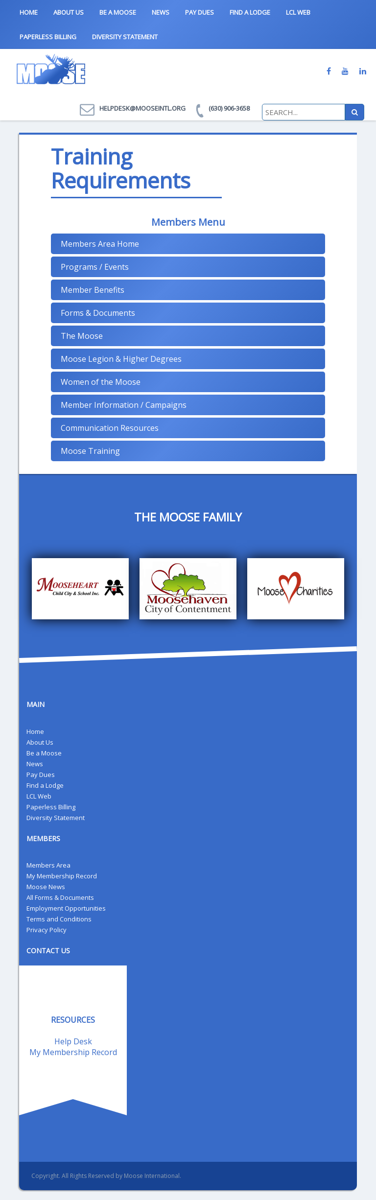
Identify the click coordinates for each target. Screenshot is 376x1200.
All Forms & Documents (60, 897)
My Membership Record (61, 875)
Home (29, 12)
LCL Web (298, 12)
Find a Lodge (250, 12)
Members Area (48, 865)
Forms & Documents (98, 312)
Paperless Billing (48, 36)
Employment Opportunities (66, 908)
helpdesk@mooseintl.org (142, 108)
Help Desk (73, 1041)
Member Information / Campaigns (124, 405)
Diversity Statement (125, 36)
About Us (68, 12)
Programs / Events (95, 266)
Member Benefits (92, 289)
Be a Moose (117, 12)
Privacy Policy (46, 929)
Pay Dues (199, 12)
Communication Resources (110, 428)
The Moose (82, 335)
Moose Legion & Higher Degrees (121, 358)
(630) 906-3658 (229, 108)
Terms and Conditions (59, 919)
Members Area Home (100, 243)
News (160, 12)
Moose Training (90, 451)
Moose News (45, 886)
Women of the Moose (101, 381)
